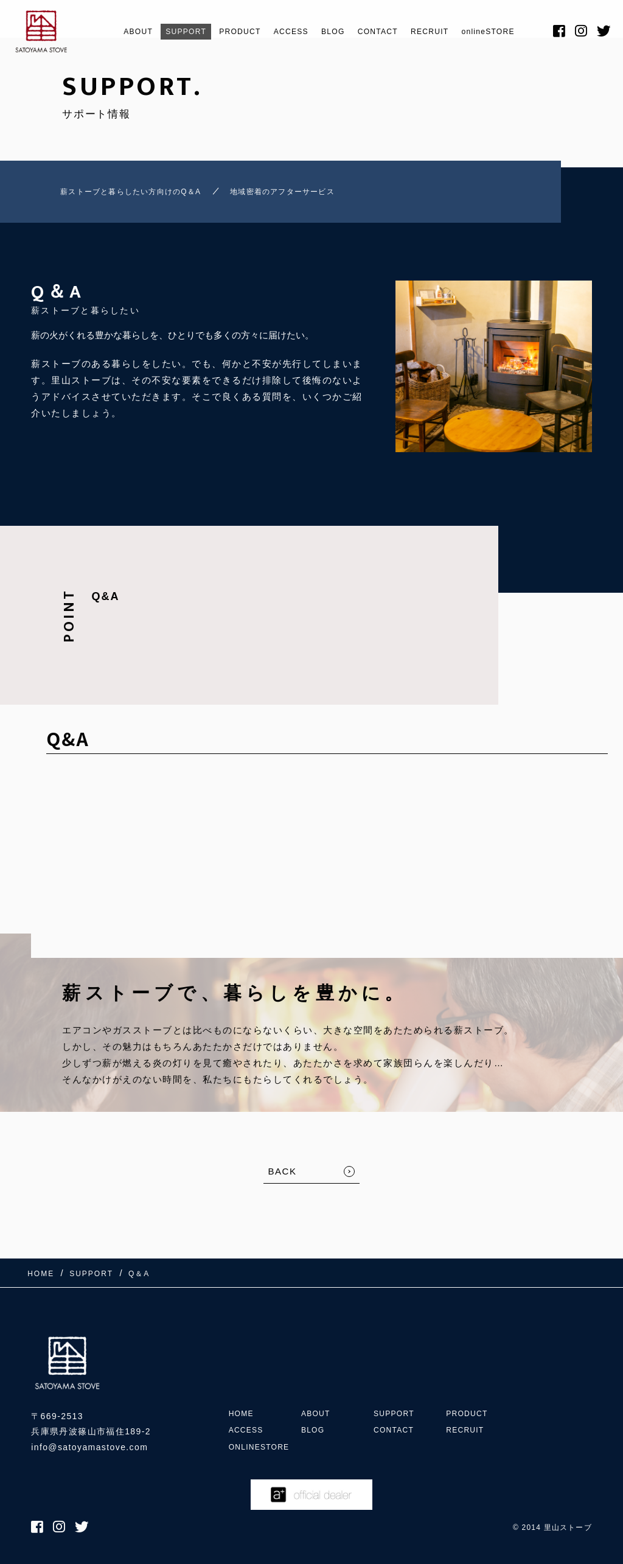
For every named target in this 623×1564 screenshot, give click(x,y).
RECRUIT (443, 31)
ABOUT (104, 31)
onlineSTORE (512, 31)
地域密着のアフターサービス (308, 194)
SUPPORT (160, 31)
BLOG (330, 31)
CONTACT (383, 31)
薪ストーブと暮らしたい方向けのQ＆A (119, 194)
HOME (243, 1375)
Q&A (105, 602)
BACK (282, 1177)
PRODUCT (223, 31)
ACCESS (283, 31)
